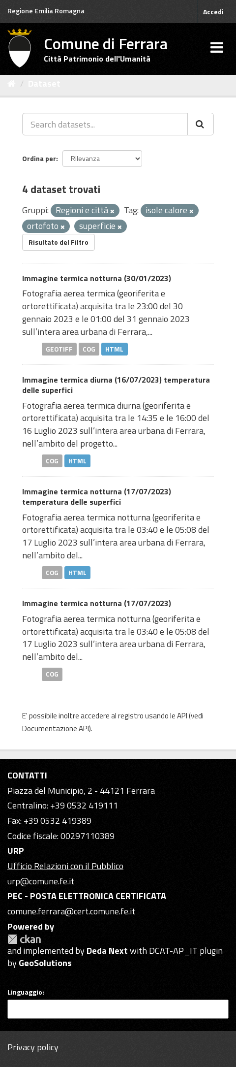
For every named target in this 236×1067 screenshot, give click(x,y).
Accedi (213, 11)
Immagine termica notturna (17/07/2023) (96, 603)
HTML (114, 349)
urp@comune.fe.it (40, 881)
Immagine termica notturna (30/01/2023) (96, 278)
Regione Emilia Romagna (46, 10)
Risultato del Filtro (58, 242)
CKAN (24, 939)
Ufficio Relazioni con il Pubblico (65, 866)
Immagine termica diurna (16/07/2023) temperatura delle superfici (116, 385)
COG (89, 349)
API (182, 715)
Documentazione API (55, 728)
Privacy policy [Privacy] (33, 1047)
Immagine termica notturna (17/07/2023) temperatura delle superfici (96, 496)
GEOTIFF (59, 349)
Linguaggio (24, 992)
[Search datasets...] (105, 124)
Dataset (44, 83)
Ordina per (39, 158)
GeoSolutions (45, 963)
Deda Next (107, 950)
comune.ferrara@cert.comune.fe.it (71, 911)
